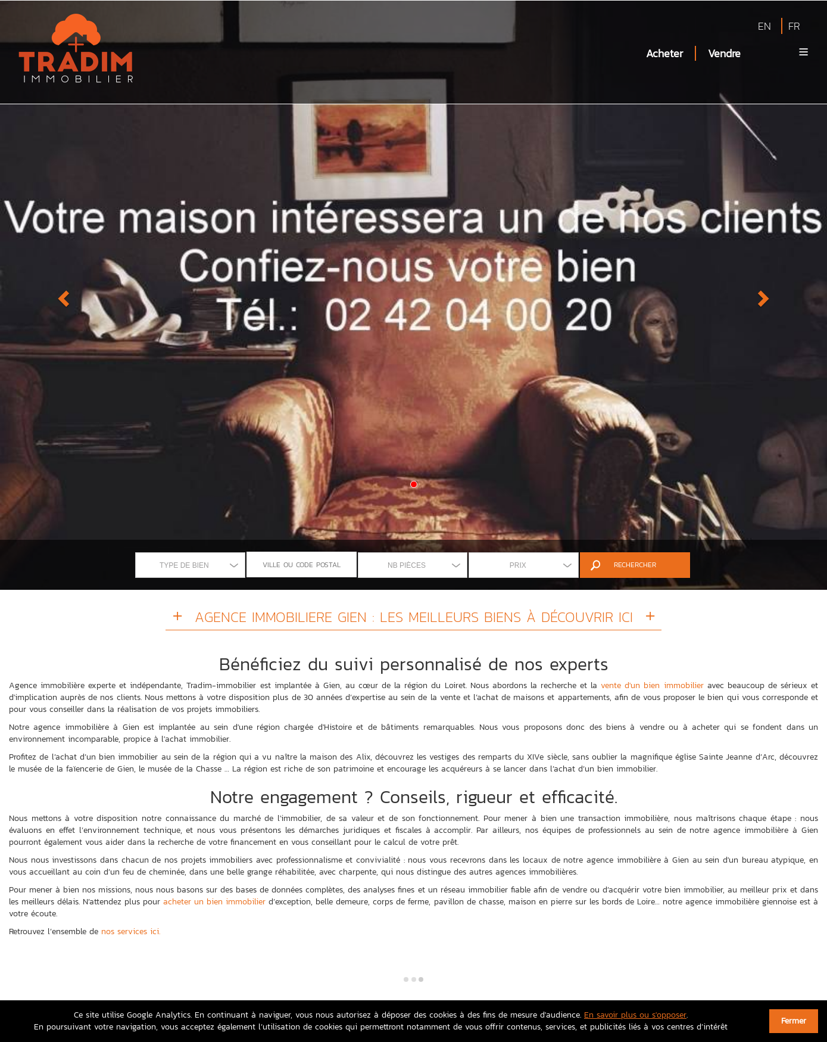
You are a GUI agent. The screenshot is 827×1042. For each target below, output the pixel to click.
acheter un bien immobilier (214, 901)
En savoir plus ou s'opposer (635, 1015)
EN (764, 26)
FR (794, 26)
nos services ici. (130, 931)
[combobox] (190, 565)
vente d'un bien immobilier (652, 685)
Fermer (793, 1021)
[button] (62, 295)
